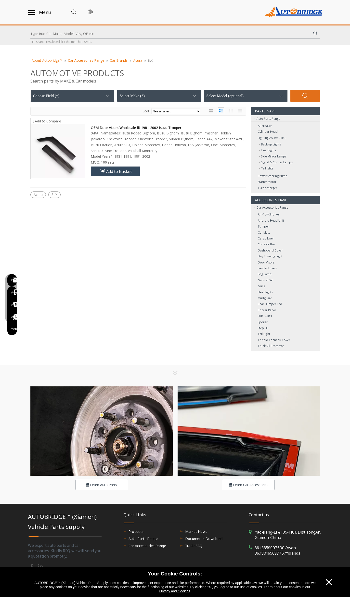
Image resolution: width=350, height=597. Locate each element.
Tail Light (264, 334)
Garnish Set (265, 280)
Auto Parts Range (267, 118)
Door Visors (266, 262)
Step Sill (263, 328)
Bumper (263, 226)
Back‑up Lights (271, 144)
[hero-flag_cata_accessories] (249, 431)
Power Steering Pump (272, 176)
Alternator (265, 126)
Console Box (266, 244)
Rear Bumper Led (270, 304)
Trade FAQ (194, 545)
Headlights (268, 150)
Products (136, 531)
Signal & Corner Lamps (277, 162)
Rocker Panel (267, 310)
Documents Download (204, 538)
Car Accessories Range (271, 207)
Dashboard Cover (270, 250)
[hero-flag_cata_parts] (101, 431)
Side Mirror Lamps (273, 156)
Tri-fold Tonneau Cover (274, 340)
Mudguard (265, 298)
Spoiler (263, 322)
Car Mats (264, 232)
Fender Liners (267, 268)
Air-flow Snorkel (269, 214)
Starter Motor (267, 182)
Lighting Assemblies (271, 138)
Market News (196, 531)
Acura (38, 194)
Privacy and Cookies (174, 591)
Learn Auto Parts (101, 484)
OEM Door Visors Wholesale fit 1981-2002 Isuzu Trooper (136, 127)
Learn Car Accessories (248, 484)
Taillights (267, 168)
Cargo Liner (266, 238)
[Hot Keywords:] (315, 33)
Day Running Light (270, 256)
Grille (261, 286)
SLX (54, 194)
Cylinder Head (268, 132)
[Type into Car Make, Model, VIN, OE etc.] (170, 33)
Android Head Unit (271, 220)
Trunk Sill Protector (271, 346)
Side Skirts (265, 316)
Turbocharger (267, 188)
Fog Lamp (265, 274)
